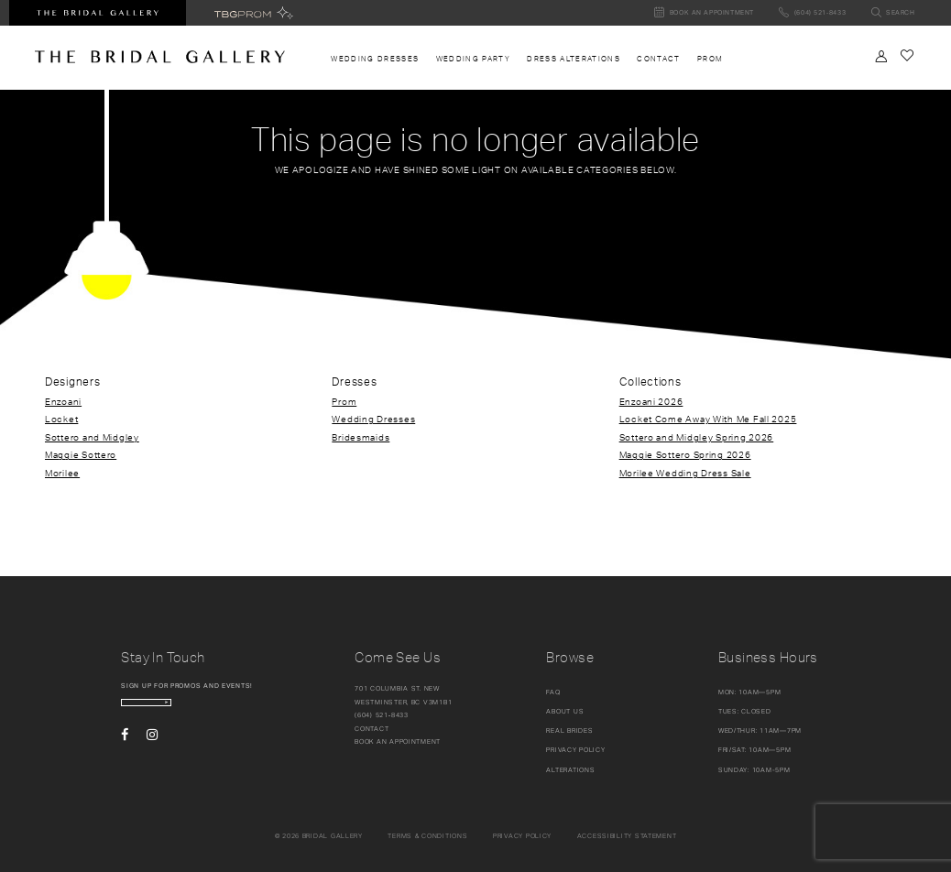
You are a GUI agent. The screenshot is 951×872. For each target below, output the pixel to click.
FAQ (553, 692)
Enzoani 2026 (651, 401)
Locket (61, 418)
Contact (371, 729)
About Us (565, 711)
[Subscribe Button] (256, 710)
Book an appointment (398, 741)
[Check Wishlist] (906, 55)
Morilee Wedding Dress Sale (685, 472)
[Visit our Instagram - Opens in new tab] (152, 750)
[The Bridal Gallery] (160, 56)
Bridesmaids (360, 436)
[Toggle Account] (881, 56)
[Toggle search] (892, 13)
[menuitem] (374, 59)
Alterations (570, 770)
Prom (344, 401)
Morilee (62, 472)
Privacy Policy (575, 750)
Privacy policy (522, 836)
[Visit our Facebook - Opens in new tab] (124, 750)
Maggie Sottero (80, 454)
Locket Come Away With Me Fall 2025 (708, 418)
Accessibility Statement (627, 836)
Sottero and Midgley (92, 436)
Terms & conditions (427, 836)
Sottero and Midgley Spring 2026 (696, 436)
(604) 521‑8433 (382, 715)
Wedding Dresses (373, 418)
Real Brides (569, 730)
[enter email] (196, 710)
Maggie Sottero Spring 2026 (685, 454)
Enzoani (63, 401)
